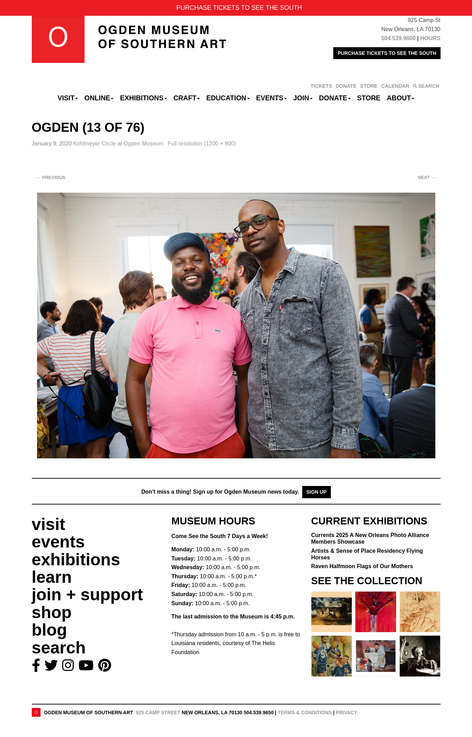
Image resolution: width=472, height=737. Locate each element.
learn (52, 577)
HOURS (430, 38)
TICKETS (321, 86)
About (400, 98)
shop (52, 612)
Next (426, 177)
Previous (51, 177)
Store (368, 98)
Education (227, 98)
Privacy (346, 712)
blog (49, 630)
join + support (87, 594)
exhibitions (76, 559)
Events (271, 98)
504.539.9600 (398, 38)
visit (48, 524)
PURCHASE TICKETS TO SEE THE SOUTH (386, 53)
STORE (368, 86)
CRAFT (186, 98)
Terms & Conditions (305, 712)
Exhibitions (143, 98)
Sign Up (316, 492)
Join (303, 98)
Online (99, 98)
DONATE (346, 86)
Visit (68, 98)
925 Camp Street (158, 712)
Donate (335, 98)
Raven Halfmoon (362, 566)
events (58, 541)
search (59, 647)
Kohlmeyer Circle (119, 143)
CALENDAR (395, 86)
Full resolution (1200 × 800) (202, 143)
